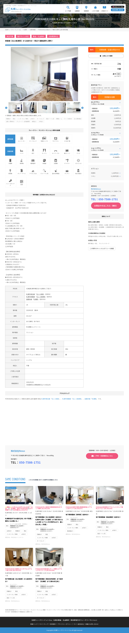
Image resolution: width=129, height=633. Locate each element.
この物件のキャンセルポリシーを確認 (102, 248)
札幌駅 (36, 299)
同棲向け (8, 119)
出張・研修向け (10, 121)
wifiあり (32, 119)
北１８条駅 (40, 294)
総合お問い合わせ (117, 10)
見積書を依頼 (109, 97)
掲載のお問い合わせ (92, 624)
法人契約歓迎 (77, 119)
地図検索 (86, 11)
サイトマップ (43, 624)
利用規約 (53, 624)
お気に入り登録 (107, 56)
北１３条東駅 (41, 297)
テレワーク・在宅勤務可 (23, 121)
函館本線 (29, 299)
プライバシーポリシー (64, 624)
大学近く (41, 121)
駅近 (14, 119)
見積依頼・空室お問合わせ (109, 49)
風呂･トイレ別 (50, 119)
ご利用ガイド (104, 11)
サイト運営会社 (79, 624)
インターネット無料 (22, 119)
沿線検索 (77, 11)
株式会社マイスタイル (17, 537)
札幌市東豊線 (30, 297)
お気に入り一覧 (118, 7)
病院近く (34, 121)
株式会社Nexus (96, 189)
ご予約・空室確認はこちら (103, 456)
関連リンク (34, 624)
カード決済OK (68, 119)
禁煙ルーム (59, 119)
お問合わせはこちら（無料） (106, 205)
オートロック (40, 119)
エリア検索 (68, 11)
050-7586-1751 (108, 199)
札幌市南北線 (30, 294)
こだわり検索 (95, 11)
